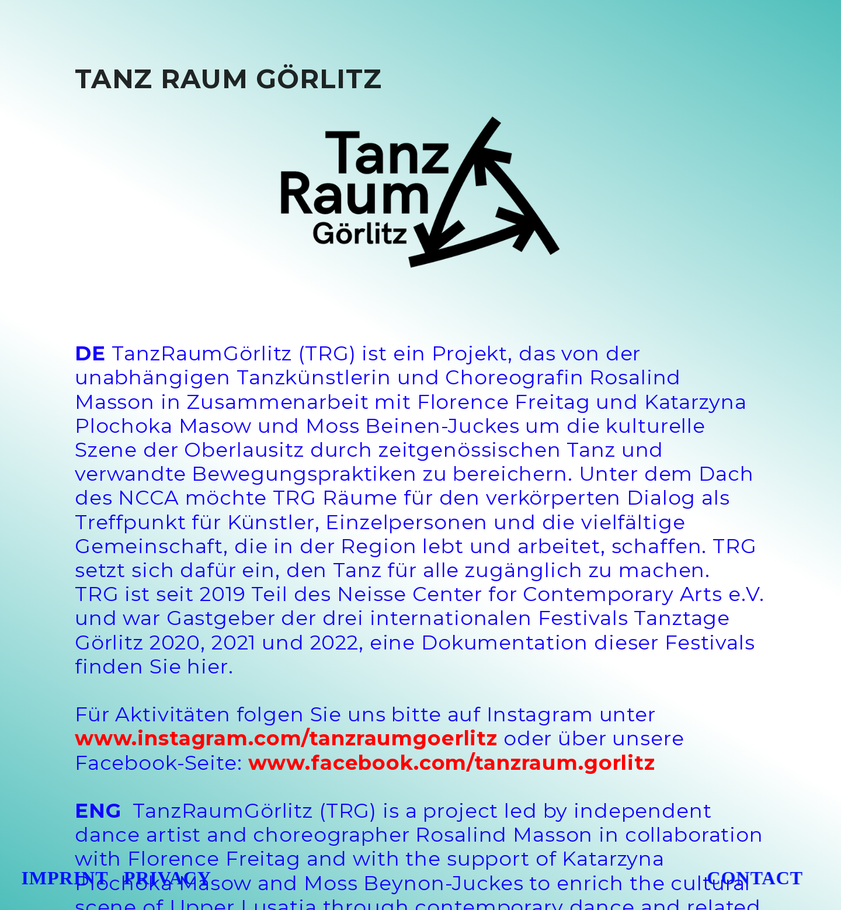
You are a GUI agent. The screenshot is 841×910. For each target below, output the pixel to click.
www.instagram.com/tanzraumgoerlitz (286, 738)
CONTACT (747, 877)
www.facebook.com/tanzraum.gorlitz (451, 763)
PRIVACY (167, 877)
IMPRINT (64, 877)
